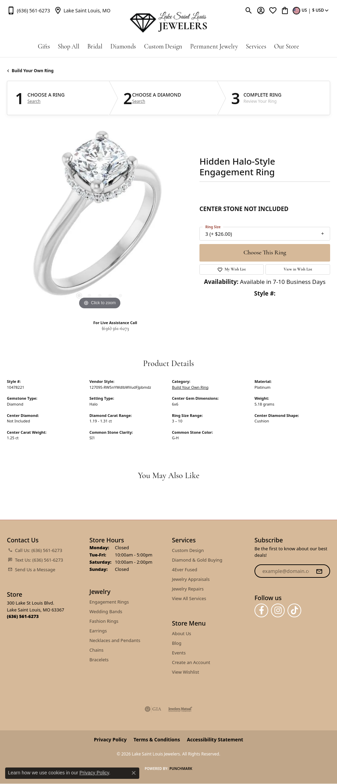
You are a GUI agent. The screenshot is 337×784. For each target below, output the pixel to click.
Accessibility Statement (215, 739)
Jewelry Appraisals (191, 579)
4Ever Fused (184, 569)
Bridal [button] (94, 47)
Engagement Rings (109, 602)
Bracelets (99, 659)
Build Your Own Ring (33, 71)
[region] (100, 218)
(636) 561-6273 (115, 328)
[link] (28, 10)
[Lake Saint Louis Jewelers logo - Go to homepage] (168, 22)
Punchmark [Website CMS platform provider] (181, 768)
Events (179, 653)
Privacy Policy (110, 739)
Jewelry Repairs (188, 589)
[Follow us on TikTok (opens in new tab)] (294, 610)
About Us (181, 633)
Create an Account (191, 662)
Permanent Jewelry (214, 47)
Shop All (68, 47)
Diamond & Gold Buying (197, 560)
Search (34, 101)
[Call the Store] (23, 616)
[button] (248, 10)
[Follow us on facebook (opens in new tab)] (261, 610)
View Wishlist (185, 672)
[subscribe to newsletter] (319, 571)
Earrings (98, 631)
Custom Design (163, 47)
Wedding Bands (105, 611)
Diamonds (123, 47)
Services (256, 47)
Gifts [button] (44, 47)
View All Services (189, 598)
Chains (96, 650)
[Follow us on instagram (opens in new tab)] (278, 610)
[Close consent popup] (134, 773)
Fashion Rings (103, 621)
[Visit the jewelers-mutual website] (180, 709)
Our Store (286, 47)
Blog (177, 643)
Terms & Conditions (156, 739)
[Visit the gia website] (153, 709)
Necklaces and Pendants (114, 640)
